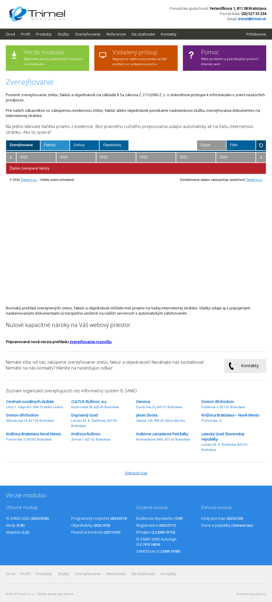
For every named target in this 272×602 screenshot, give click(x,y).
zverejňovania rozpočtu (90, 341)
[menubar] (94, 34)
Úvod (10, 34)
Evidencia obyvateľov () (159, 518)
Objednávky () (90, 525)
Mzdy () (15, 525)
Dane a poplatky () (227, 525)
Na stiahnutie (143, 34)
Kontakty (169, 34)
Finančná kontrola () (95, 532)
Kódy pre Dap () (222, 518)
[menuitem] (13, 34)
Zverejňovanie (88, 34)
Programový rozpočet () (99, 518)
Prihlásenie (256, 34)
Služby (63, 34)
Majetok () (17, 532)
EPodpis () (155, 532)
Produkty (44, 34)
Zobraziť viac (136, 472)
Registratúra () (156, 525)
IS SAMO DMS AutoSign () (156, 541)
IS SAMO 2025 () (27, 518)
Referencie (116, 34)
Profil (25, 34)
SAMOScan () (158, 551)
